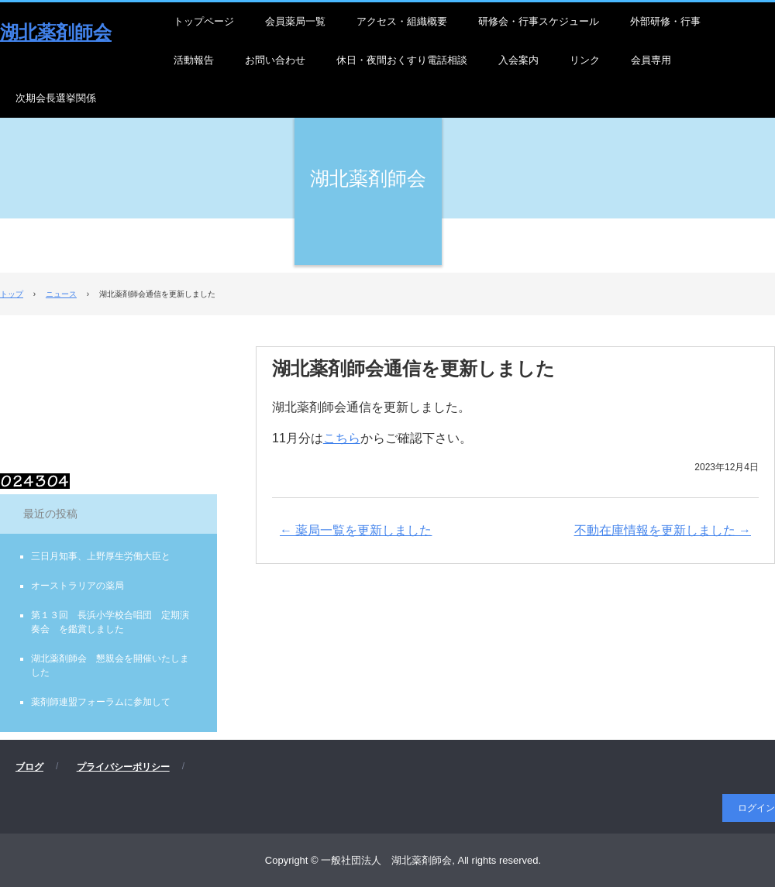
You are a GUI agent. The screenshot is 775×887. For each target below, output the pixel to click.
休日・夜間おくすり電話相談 (401, 60)
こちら (341, 438)
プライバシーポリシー (123, 767)
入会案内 (518, 60)
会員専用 (651, 60)
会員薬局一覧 (295, 21)
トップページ (204, 21)
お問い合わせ (275, 60)
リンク (585, 60)
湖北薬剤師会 (56, 32)
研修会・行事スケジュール (538, 21)
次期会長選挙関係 (56, 98)
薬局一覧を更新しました (356, 530)
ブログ (29, 767)
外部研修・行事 (665, 21)
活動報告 (194, 60)
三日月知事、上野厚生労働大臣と (100, 556)
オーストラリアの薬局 (77, 585)
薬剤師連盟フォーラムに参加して (100, 701)
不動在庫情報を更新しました (662, 530)
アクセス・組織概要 (401, 21)
